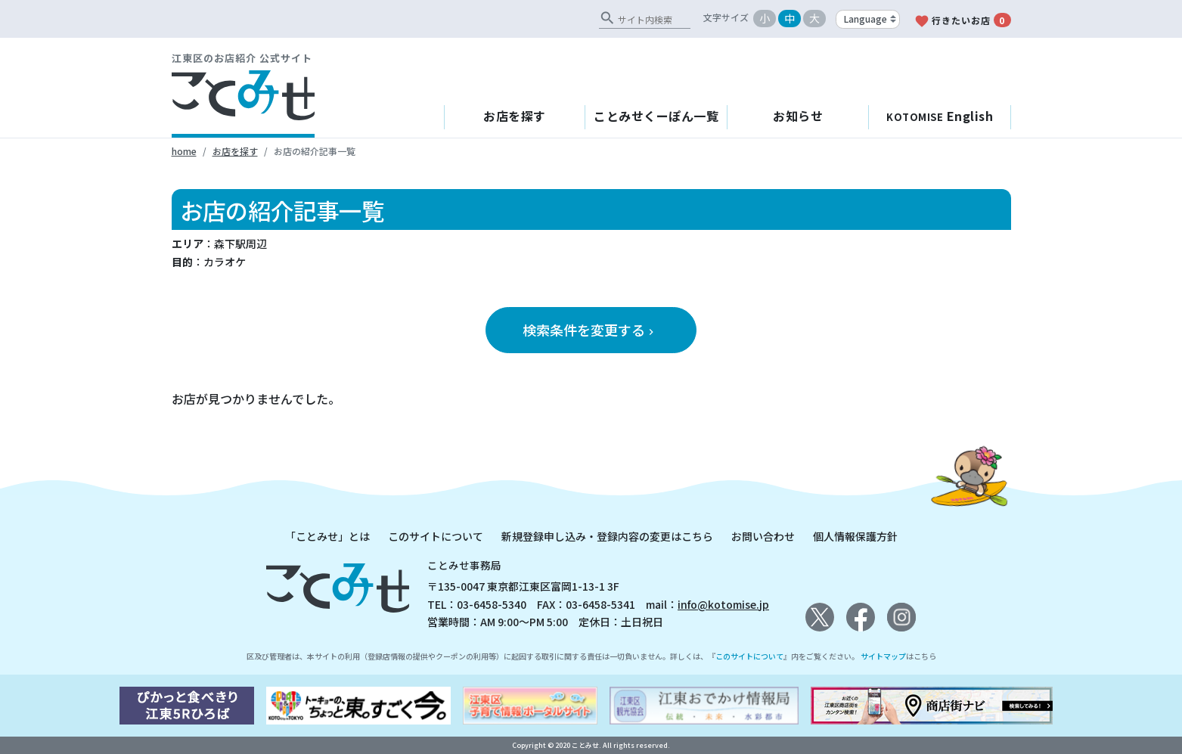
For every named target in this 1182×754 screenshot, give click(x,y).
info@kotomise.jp (723, 604)
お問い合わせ (763, 536)
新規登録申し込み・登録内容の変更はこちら (607, 536)
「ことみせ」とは (327, 536)
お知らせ (798, 116)
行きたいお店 (962, 21)
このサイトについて (435, 536)
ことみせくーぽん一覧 (656, 116)
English (939, 116)
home (184, 150)
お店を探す (514, 116)
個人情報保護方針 (855, 536)
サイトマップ (883, 656)
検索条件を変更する (590, 330)
